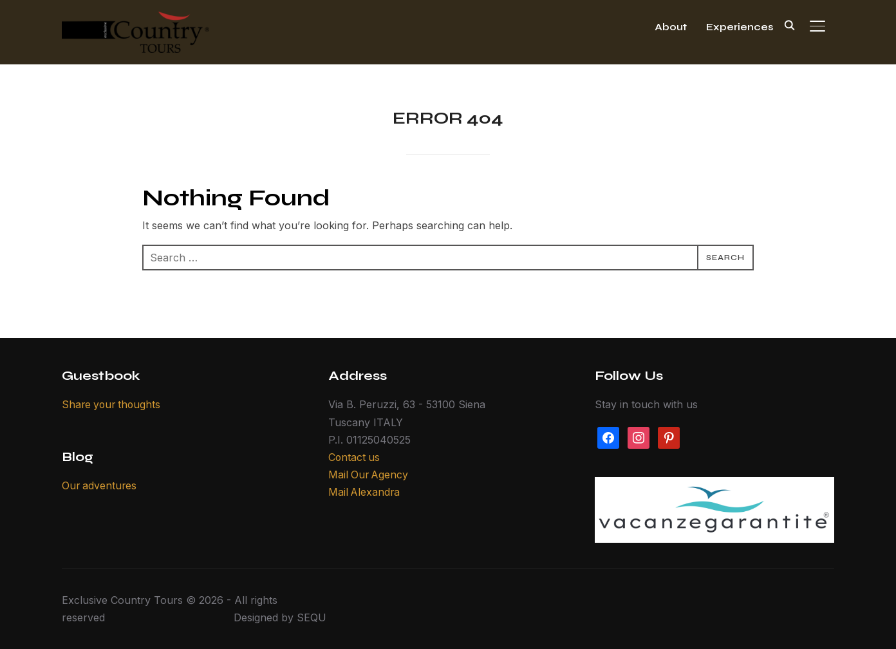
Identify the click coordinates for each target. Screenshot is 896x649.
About (671, 27)
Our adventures (100, 485)
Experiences (739, 27)
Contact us (354, 457)
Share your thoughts (113, 404)
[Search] (789, 24)
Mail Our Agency (369, 474)
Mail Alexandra (365, 491)
